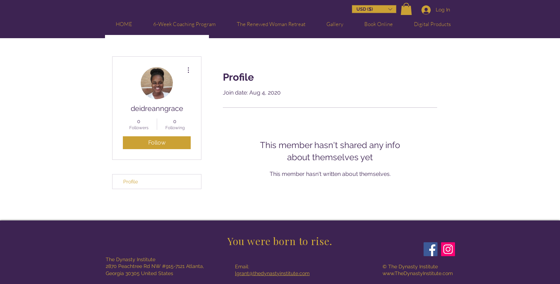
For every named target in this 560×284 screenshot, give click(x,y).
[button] (406, 10)
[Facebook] (431, 249)
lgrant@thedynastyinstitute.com (272, 273)
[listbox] (374, 9)
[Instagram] (448, 249)
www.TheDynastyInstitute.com (417, 273)
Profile (130, 181)
